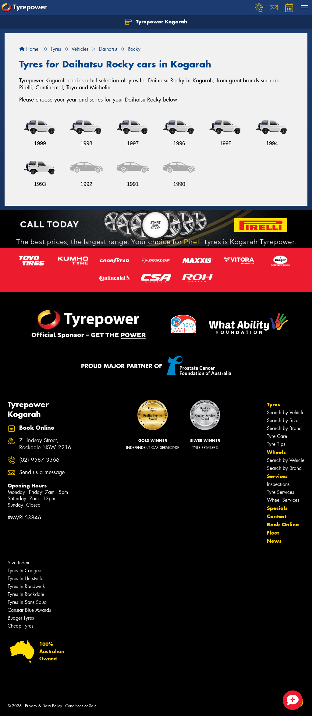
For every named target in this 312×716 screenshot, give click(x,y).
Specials (277, 508)
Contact (276, 516)
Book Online (283, 524)
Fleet (273, 532)
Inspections (278, 484)
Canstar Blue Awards (29, 610)
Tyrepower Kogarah (156, 22)
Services (277, 476)
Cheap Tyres (20, 626)
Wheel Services (283, 500)
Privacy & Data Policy (43, 705)
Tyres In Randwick (26, 586)
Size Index (18, 562)
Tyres (273, 404)
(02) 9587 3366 (39, 459)
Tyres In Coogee (24, 570)
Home (28, 49)
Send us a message (42, 472)
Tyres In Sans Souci (28, 602)
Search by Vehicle (285, 412)
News (274, 541)
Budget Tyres (21, 618)
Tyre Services (280, 492)
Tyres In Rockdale (26, 594)
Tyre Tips (276, 444)
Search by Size (282, 420)
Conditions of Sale (81, 705)
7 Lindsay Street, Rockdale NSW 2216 (45, 444)
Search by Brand (284, 428)
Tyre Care (277, 436)
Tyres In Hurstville (25, 578)
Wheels (276, 452)
